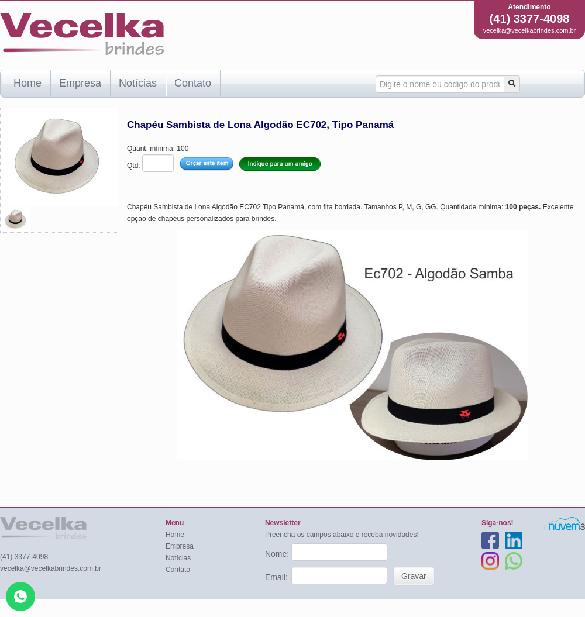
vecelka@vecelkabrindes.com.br (529, 30)
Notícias (138, 83)
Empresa (80, 83)
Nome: (278, 554)
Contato (192, 83)
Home (27, 83)
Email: (277, 577)
